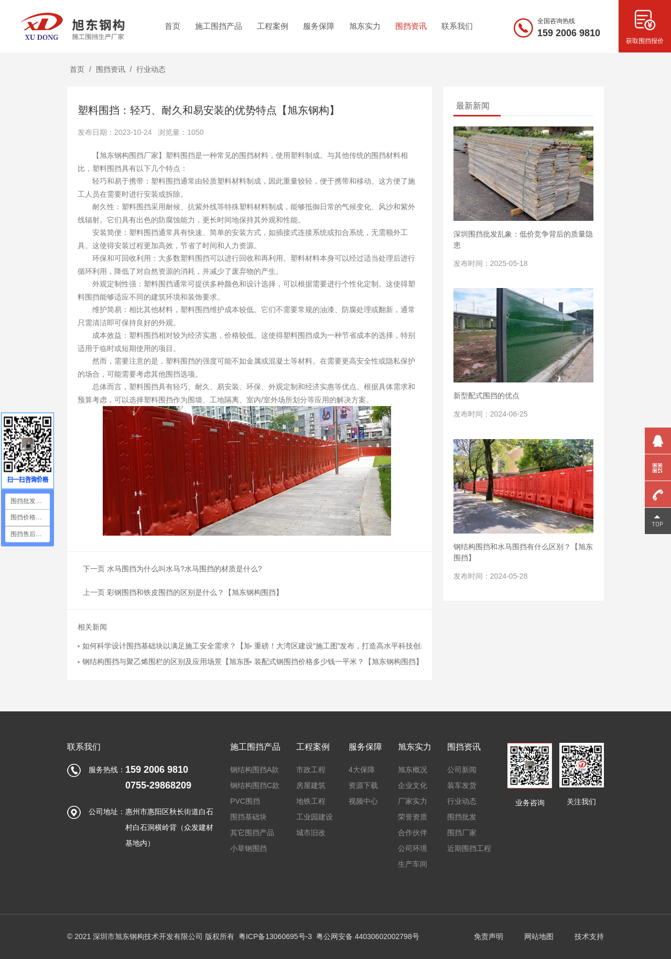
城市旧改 (311, 832)
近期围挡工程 (469, 848)
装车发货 (462, 785)
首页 (77, 69)
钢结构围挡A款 (254, 769)
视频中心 (363, 801)
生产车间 (412, 864)
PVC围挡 (245, 801)
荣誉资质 (412, 817)
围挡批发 (462, 817)
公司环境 (412, 848)
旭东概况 (412, 769)
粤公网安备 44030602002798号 (367, 936)
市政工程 (311, 769)
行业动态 (151, 69)
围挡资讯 (110, 69)
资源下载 (363, 785)
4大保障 (362, 769)
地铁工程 (311, 801)
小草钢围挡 (248, 848)
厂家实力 (412, 801)
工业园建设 (314, 817)
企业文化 (412, 785)
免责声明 (488, 936)
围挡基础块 (248, 817)
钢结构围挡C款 (254, 785)
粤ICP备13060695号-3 (275, 936)
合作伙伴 (412, 832)
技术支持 (589, 936)
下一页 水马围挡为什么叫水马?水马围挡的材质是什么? (172, 568)
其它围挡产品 (252, 832)
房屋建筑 (311, 785)
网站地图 (539, 936)
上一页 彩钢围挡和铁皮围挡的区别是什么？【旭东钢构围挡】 (183, 592)
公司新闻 (462, 769)
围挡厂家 (462, 832)
